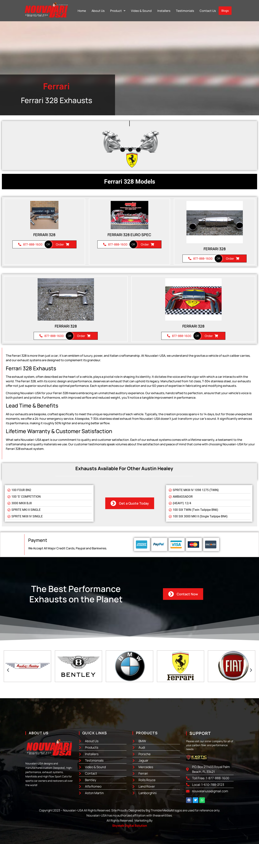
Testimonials (185, 11)
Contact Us (208, 11)
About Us (98, 11)
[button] (117, 10)
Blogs (225, 11)
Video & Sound (141, 11)
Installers (163, 11)
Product (117, 11)
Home (82, 11)
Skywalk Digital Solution (129, 825)
